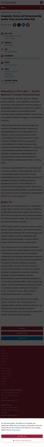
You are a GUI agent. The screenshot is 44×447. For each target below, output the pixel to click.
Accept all (22, 436)
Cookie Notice (16, 430)
